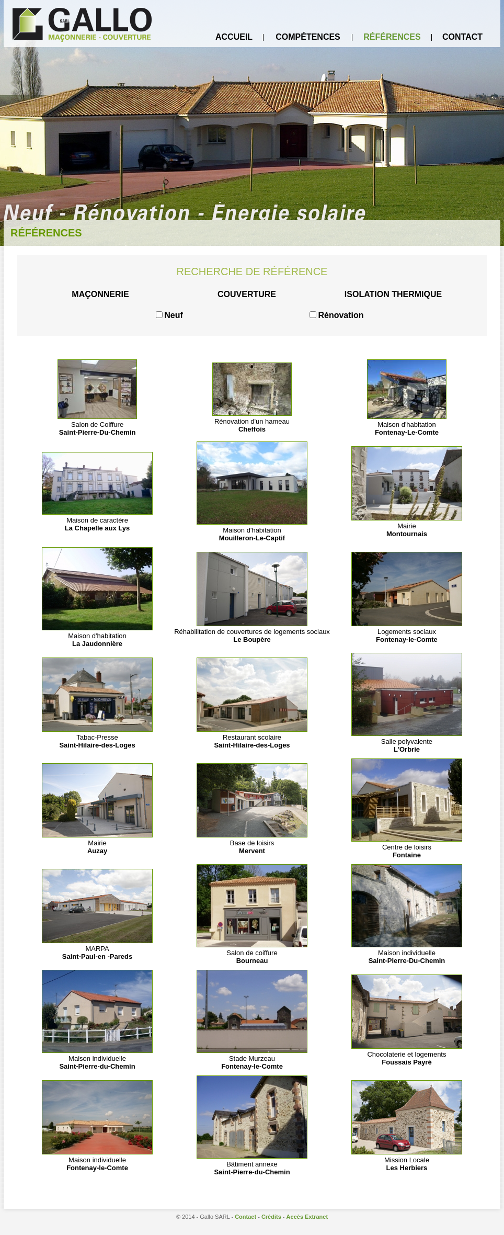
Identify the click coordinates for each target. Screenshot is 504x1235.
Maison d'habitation (406, 424)
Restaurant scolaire (252, 737)
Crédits (271, 1217)
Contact (462, 36)
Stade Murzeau (252, 1058)
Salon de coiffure (252, 953)
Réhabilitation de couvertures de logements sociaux (252, 631)
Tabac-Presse (97, 737)
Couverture (246, 294)
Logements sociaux (406, 631)
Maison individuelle (406, 953)
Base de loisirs (252, 843)
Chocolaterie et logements (406, 1054)
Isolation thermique (393, 294)
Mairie (406, 526)
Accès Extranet (307, 1217)
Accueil (234, 36)
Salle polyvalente (406, 741)
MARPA (97, 948)
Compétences (308, 36)
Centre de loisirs (406, 847)
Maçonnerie (100, 294)
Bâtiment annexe (252, 1164)
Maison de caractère (97, 520)
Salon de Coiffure (97, 424)
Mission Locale (406, 1160)
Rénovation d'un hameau (252, 421)
